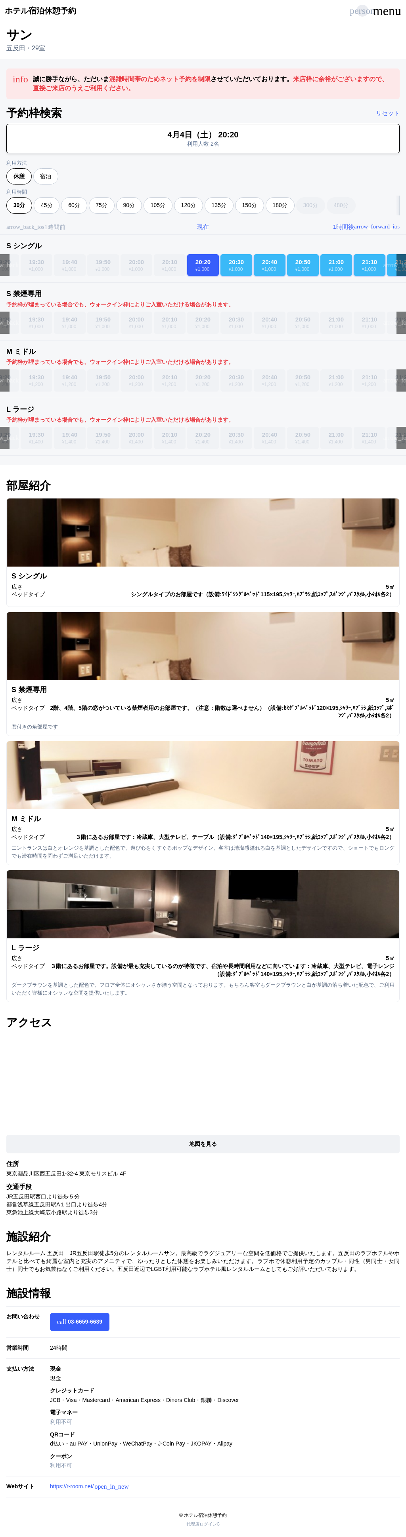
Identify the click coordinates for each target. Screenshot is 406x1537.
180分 (279, 205)
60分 (74, 205)
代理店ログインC (203, 1524)
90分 (129, 205)
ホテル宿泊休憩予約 (40, 10)
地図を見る (203, 1144)
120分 (188, 205)
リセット (388, 113)
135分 (219, 205)
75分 (101, 205)
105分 (158, 205)
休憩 (19, 176)
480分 (340, 205)
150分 (249, 205)
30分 (19, 205)
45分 (47, 205)
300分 (310, 205)
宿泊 (45, 176)
